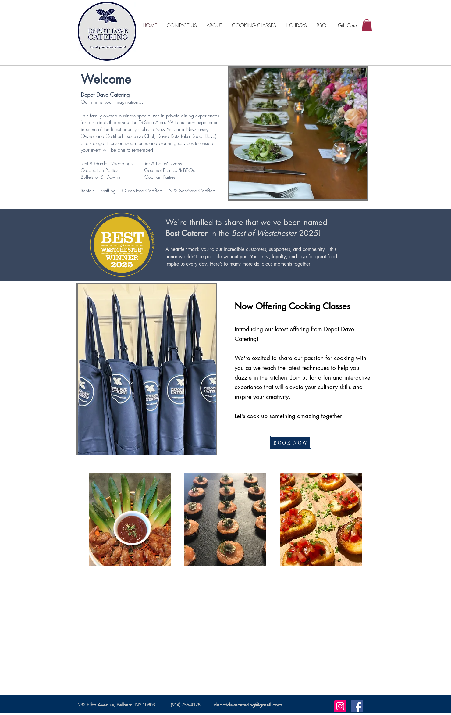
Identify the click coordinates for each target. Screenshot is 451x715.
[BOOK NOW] (290, 442)
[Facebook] (357, 706)
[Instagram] (340, 706)
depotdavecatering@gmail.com (248, 705)
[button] (367, 25)
